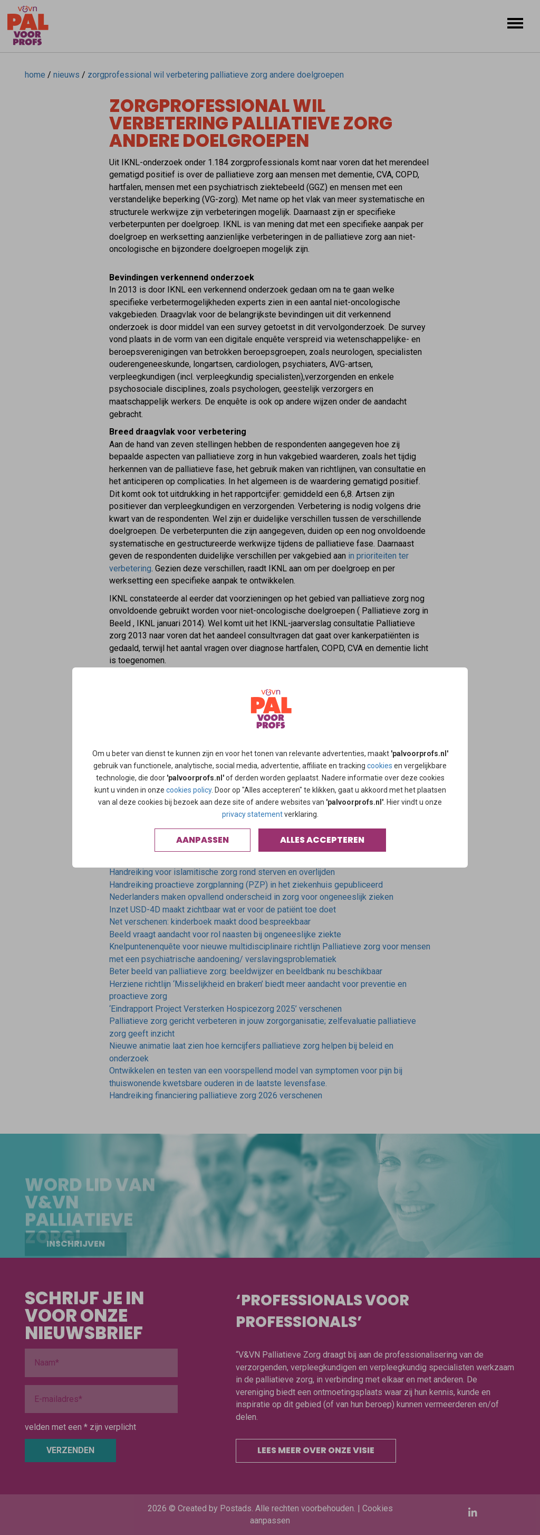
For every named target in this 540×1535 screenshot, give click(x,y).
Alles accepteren (322, 840)
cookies (379, 765)
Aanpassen (202, 840)
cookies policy (188, 790)
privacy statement (252, 814)
